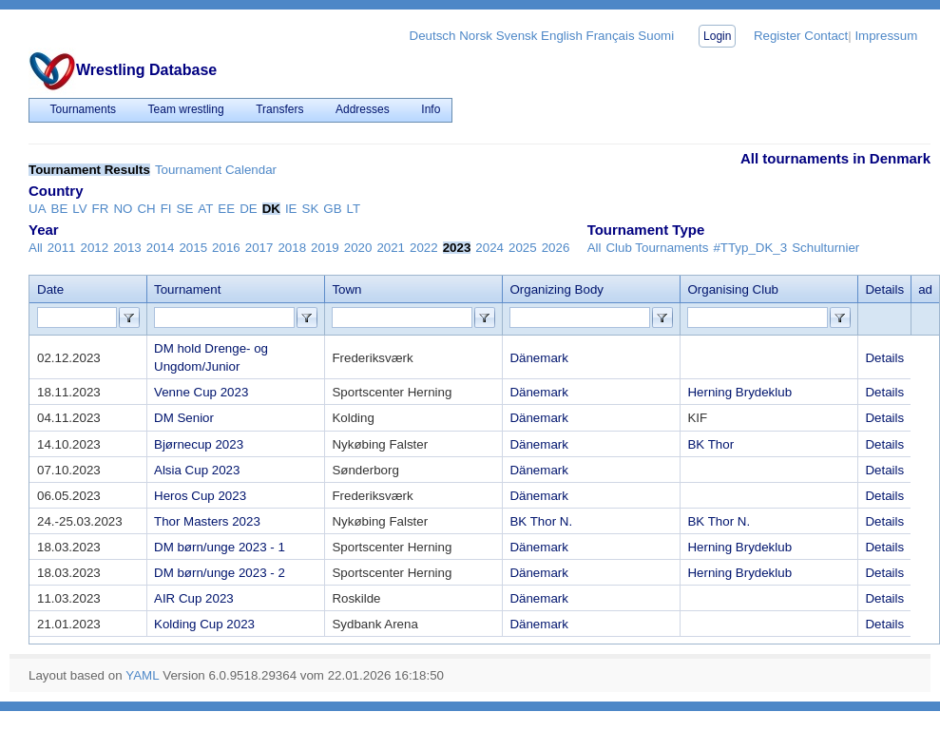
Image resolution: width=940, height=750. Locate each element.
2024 (489, 247)
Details (884, 358)
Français (610, 36)
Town (346, 289)
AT (205, 209)
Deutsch (433, 36)
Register (777, 36)
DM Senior (184, 418)
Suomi (656, 36)
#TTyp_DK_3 (750, 247)
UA (38, 209)
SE (185, 209)
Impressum (885, 36)
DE (249, 209)
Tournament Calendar (216, 170)
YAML (142, 675)
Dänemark (538, 358)
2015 (193, 247)
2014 (160, 247)
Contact (826, 36)
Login (717, 36)
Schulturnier (825, 247)
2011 (62, 247)
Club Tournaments (656, 247)
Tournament (187, 289)
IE (291, 209)
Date (50, 289)
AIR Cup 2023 (194, 598)
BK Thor (710, 444)
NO (122, 209)
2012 (94, 247)
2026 (556, 247)
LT (354, 209)
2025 (522, 247)
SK (310, 209)
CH (146, 209)
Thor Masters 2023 (207, 521)
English (562, 36)
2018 (292, 247)
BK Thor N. (540, 521)
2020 (358, 247)
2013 (127, 247)
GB (332, 209)
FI (166, 209)
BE (59, 209)
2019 (325, 247)
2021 (390, 247)
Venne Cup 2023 (201, 392)
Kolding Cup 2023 (204, 624)
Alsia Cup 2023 (197, 470)
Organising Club (732, 289)
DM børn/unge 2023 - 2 (219, 573)
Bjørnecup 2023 (198, 444)
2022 (424, 247)
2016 (226, 247)
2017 (259, 247)
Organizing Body (556, 289)
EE (226, 209)
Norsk (475, 36)
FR (100, 209)
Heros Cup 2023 (200, 496)
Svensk (517, 36)
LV (79, 209)
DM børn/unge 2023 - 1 (219, 547)
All (36, 247)
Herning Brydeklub (739, 392)
